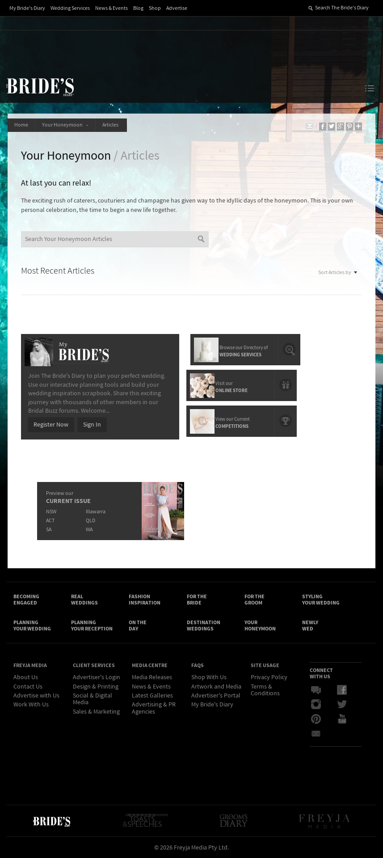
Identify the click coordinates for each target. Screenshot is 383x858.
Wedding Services (70, 8)
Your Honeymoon (65, 125)
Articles (111, 125)
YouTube (342, 719)
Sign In (92, 425)
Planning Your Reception (92, 625)
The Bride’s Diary (39, 87)
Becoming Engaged (26, 599)
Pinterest (316, 719)
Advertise (176, 8)
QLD (90, 520)
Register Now (51, 425)
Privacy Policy (269, 677)
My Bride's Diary (27, 8)
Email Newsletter (316, 733)
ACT (50, 520)
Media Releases (152, 677)
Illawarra (95, 511)
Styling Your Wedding (321, 599)
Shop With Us (209, 677)
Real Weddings (84, 599)
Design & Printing (95, 687)
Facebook (342, 690)
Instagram (316, 704)
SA (48, 529)
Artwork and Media (216, 687)
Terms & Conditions (265, 690)
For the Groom (254, 599)
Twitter (342, 704)
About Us (25, 677)
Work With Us (31, 705)
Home (21, 125)
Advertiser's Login (96, 677)
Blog (138, 8)
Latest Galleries (152, 696)
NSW (51, 511)
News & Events (111, 8)
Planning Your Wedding (32, 625)
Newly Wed (310, 625)
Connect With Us (321, 673)
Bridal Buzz (316, 690)
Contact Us (27, 687)
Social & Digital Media (92, 699)
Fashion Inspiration (144, 599)
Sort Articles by (338, 271)
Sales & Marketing (96, 712)
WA (89, 529)
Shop (155, 8)
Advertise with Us (36, 696)
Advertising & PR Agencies (154, 708)
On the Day (138, 625)
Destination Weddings (203, 625)
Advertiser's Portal (215, 696)
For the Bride (197, 599)
